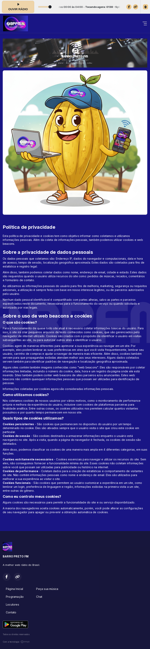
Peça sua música (47, 588)
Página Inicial (14, 588)
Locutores (12, 604)
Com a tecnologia (16, 641)
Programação (15, 596)
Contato (11, 612)
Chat (39, 596)
